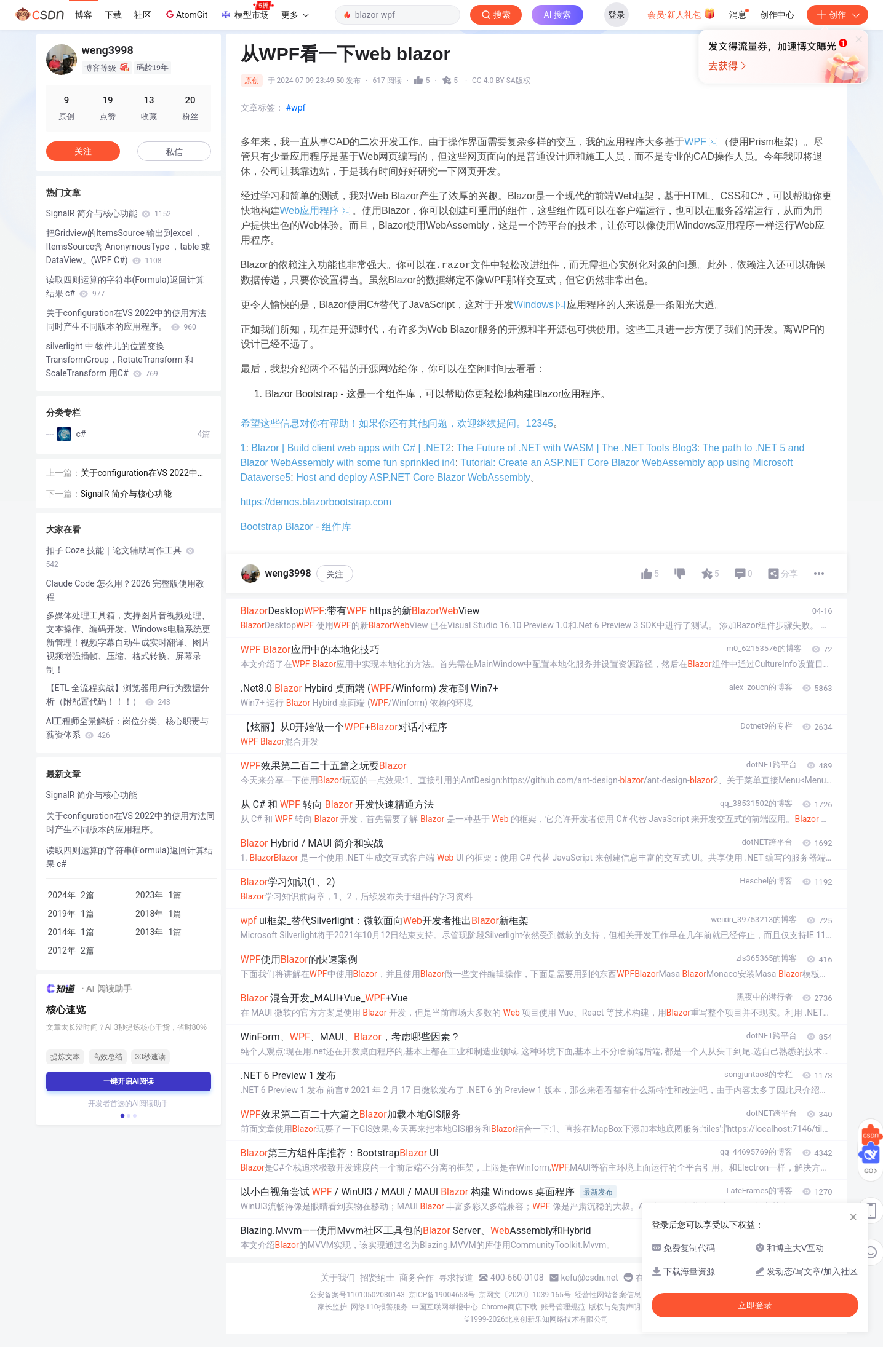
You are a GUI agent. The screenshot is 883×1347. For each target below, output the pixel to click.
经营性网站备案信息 (608, 1294)
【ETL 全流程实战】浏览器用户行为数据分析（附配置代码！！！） (127, 694)
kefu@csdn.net (589, 1277)
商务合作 (416, 1277)
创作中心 (777, 15)
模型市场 (247, 11)
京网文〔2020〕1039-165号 (525, 1294)
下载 (113, 15)
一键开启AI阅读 (128, 1081)
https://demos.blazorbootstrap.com (316, 502)
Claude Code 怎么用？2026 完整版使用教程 (125, 590)
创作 (837, 15)
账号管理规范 (563, 1307)
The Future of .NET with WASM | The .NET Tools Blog (574, 448)
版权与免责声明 (615, 1307)
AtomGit (185, 14)
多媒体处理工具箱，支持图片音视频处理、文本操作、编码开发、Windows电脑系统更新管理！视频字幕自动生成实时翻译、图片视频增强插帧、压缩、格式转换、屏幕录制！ (128, 642)
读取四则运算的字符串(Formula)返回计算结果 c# (125, 286)
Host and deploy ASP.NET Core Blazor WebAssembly (413, 477)
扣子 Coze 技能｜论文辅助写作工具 (120, 557)
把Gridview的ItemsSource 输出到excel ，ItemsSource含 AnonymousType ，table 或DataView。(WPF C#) (128, 246)
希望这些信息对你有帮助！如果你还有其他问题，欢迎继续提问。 (383, 423)
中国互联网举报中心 (445, 1307)
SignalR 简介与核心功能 (108, 213)
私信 (174, 152)
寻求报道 (456, 1277)
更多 (294, 15)
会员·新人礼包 (681, 13)
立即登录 (525, 116)
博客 (83, 15)
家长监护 (332, 1307)
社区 (142, 15)
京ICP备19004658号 (442, 1294)
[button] (122, 1116)
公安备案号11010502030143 (357, 1294)
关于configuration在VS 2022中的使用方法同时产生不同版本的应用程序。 (126, 319)
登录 (616, 15)
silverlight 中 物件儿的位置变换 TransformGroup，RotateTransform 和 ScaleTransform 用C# (120, 359)
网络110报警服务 (379, 1307)
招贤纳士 (377, 1277)
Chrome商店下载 (509, 1307)
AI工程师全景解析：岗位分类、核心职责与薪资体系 (127, 728)
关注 (334, 574)
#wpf (296, 108)
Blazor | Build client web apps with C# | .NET (348, 448)
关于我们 (338, 1277)
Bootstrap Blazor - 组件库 (296, 526)
